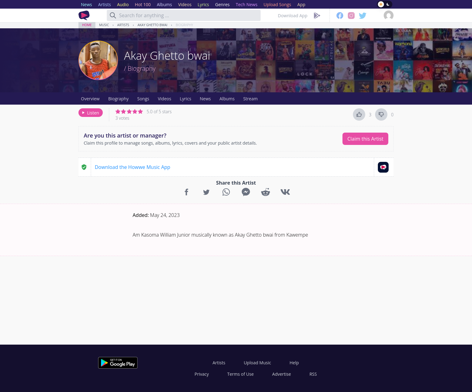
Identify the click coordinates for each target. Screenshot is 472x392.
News (205, 99)
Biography (184, 25)
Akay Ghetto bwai (152, 25)
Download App (292, 15)
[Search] (113, 15)
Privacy (201, 374)
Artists (123, 25)
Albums (226, 99)
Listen (90, 113)
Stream (250, 99)
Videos (164, 99)
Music (104, 25)
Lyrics (185, 99)
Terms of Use (240, 374)
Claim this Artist (365, 138)
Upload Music (257, 363)
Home (87, 25)
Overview (90, 99)
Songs (143, 99)
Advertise (281, 374)
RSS (313, 374)
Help (294, 363)
